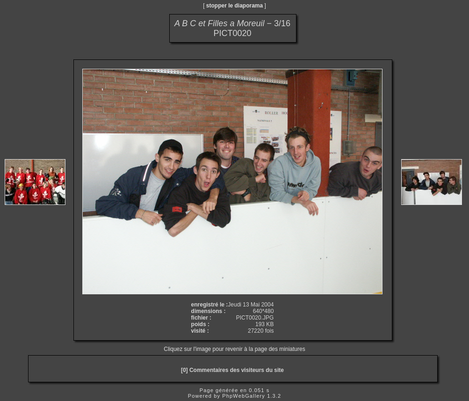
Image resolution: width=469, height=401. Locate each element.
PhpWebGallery (243, 396)
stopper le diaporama (234, 5)
